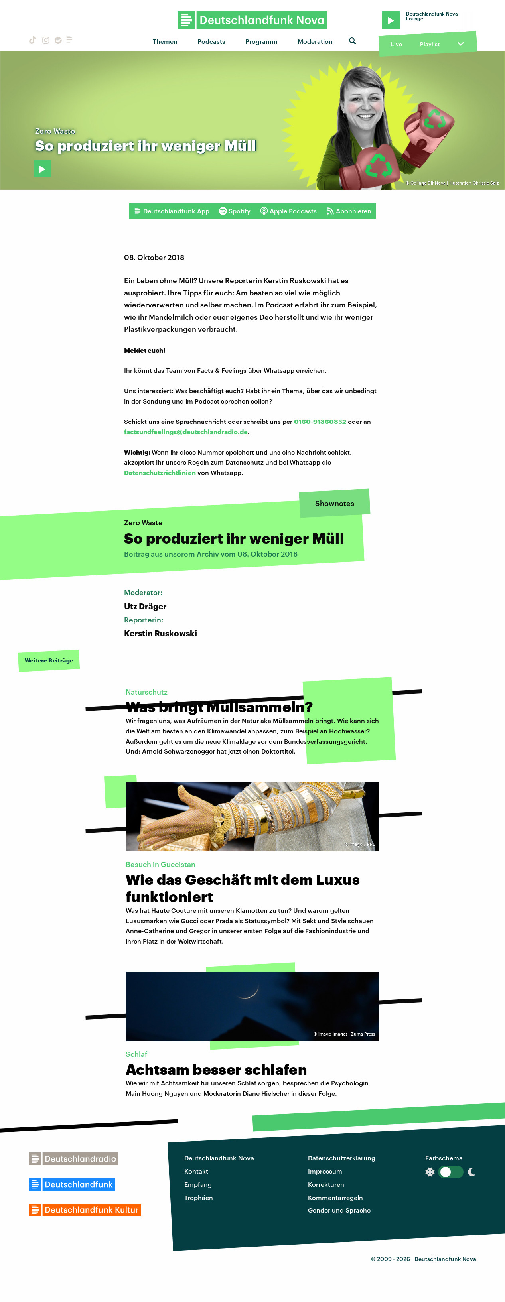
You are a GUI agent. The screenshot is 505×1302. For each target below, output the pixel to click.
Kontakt (196, 1171)
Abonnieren (348, 211)
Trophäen (198, 1197)
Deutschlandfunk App (171, 211)
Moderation (315, 41)
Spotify (235, 211)
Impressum (325, 1171)
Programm (261, 41)
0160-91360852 (320, 421)
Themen (165, 41)
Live (396, 44)
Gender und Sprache (339, 1210)
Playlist (430, 44)
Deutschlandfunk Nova (219, 1158)
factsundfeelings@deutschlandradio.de (186, 431)
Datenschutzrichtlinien (160, 472)
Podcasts (211, 41)
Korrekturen (326, 1184)
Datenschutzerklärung (341, 1158)
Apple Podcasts (288, 211)
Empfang (198, 1184)
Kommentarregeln (335, 1197)
